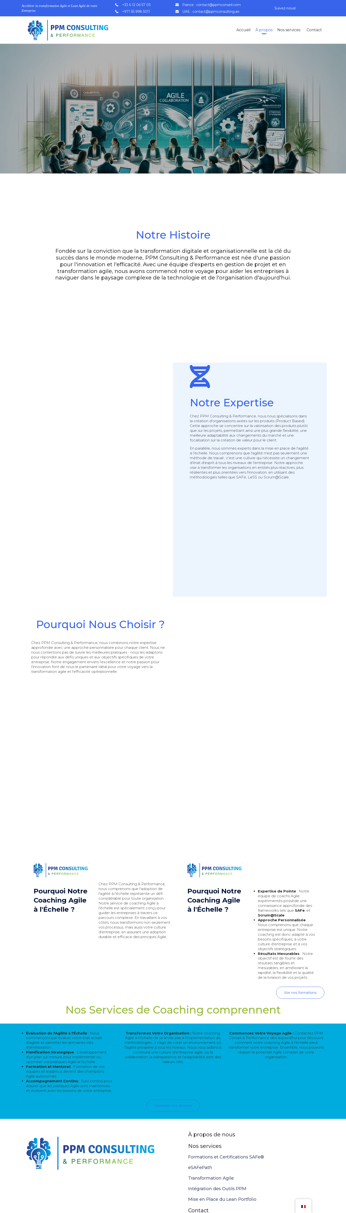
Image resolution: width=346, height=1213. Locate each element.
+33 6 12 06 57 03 (136, 5)
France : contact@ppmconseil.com (211, 5)
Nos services (288, 30)
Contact (314, 30)
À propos (263, 30)
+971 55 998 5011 (136, 11)
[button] (300, 993)
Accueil (243, 30)
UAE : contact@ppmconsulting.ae (210, 11)
